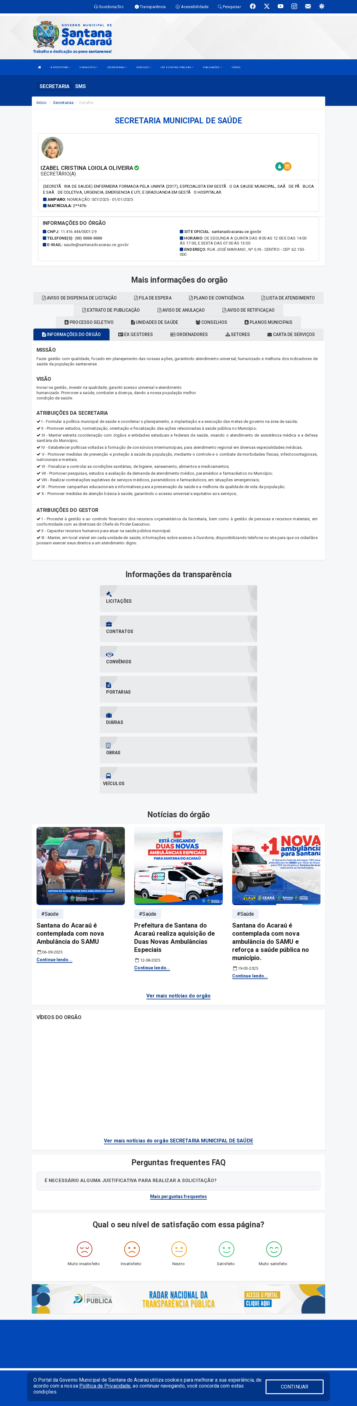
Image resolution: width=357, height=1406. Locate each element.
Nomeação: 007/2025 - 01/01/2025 (100, 199)
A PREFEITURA (60, 67)
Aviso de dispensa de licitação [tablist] (79, 297)
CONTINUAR (294, 1387)
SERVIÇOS (143, 67)
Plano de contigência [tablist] (216, 297)
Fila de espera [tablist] (153, 297)
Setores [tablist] (238, 334)
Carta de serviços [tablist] (291, 334)
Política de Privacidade (104, 1386)
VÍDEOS (236, 67)
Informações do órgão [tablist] (71, 334)
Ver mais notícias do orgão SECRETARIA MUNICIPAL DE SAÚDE (178, 1050)
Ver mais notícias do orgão (178, 905)
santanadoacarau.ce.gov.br (237, 231)
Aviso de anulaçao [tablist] (181, 310)
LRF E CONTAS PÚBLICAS (176, 67)
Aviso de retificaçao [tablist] (249, 310)
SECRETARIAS (117, 67)
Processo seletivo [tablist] (89, 322)
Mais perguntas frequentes (178, 1105)
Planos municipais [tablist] (268, 322)
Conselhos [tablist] (211, 322)
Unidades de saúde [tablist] (154, 322)
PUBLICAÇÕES (212, 67)
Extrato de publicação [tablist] (111, 310)
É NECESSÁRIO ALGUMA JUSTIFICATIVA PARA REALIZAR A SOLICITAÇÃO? (131, 1089)
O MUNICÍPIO (89, 67)
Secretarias (63, 102)
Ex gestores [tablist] (135, 334)
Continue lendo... (54, 868)
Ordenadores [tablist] (189, 334)
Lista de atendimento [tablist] (288, 297)
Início (41, 102)
